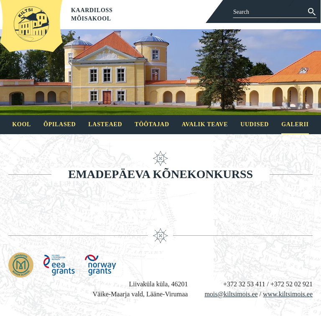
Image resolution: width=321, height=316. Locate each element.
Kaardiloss (92, 10)
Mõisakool (91, 18)
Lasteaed (105, 124)
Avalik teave (205, 124)
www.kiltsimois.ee (288, 294)
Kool (21, 124)
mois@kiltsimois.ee (230, 294)
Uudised (254, 124)
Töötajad (152, 124)
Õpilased (59, 124)
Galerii (295, 124)
